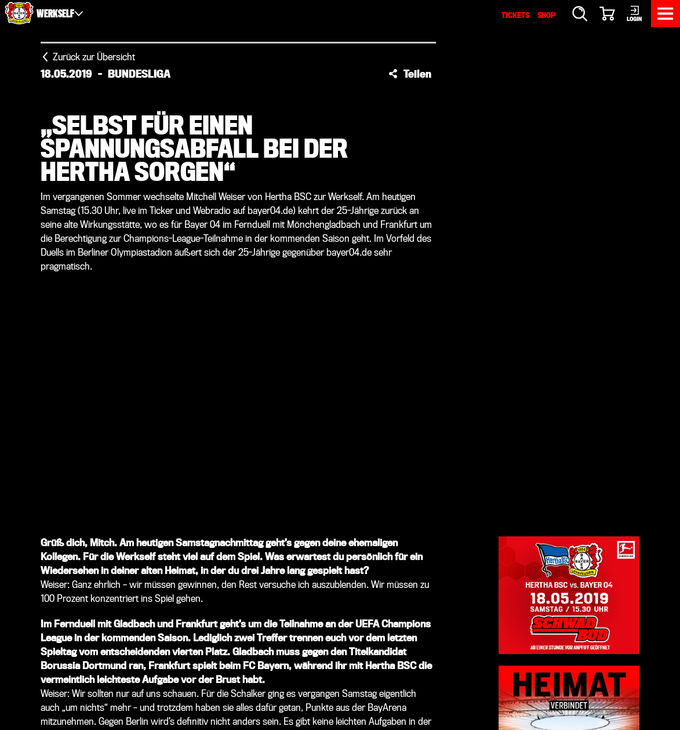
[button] (410, 73)
